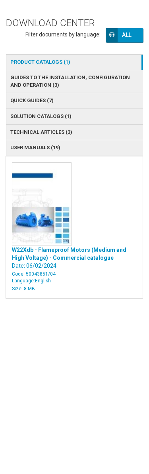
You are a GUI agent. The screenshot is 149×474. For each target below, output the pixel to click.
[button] (130, 35)
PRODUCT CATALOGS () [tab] (40, 62)
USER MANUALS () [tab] (35, 147)
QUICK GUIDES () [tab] (32, 100)
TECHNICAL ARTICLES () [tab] (41, 132)
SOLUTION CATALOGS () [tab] (41, 116)
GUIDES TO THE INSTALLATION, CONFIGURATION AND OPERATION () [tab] (70, 81)
